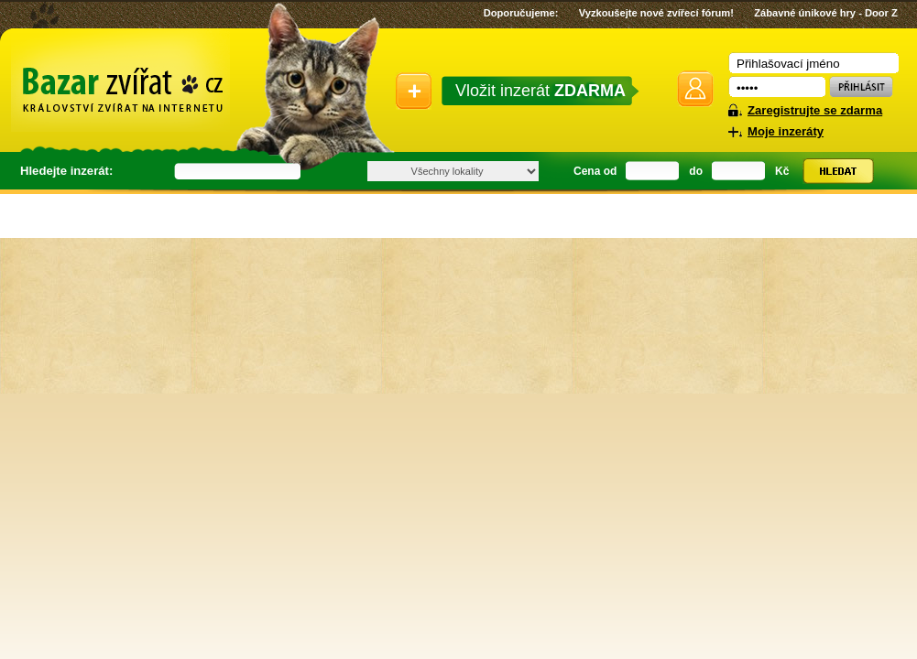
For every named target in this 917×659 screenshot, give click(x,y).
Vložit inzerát (540, 90)
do (696, 171)
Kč (782, 171)
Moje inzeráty (786, 131)
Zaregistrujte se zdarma (815, 110)
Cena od (595, 171)
